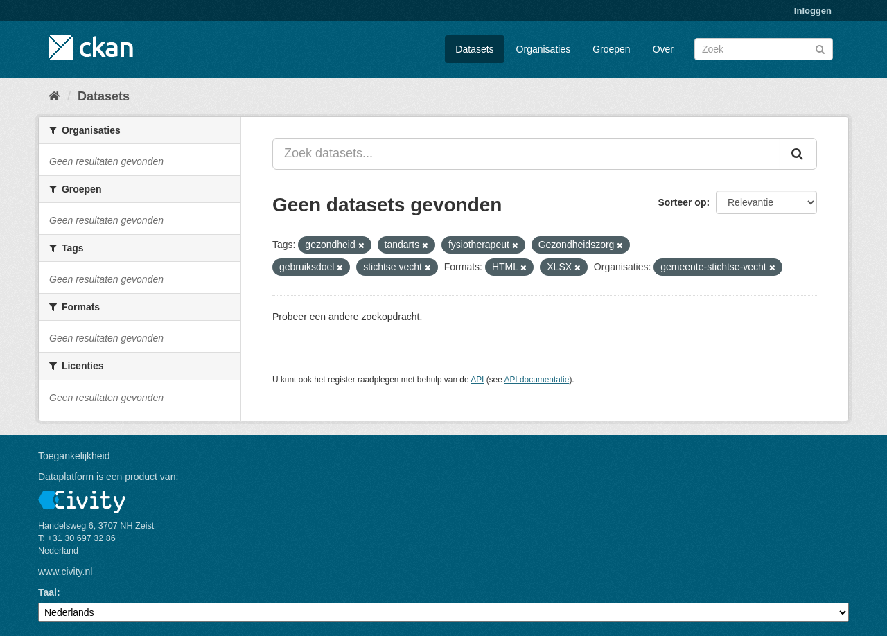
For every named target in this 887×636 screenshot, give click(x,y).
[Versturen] (820, 48)
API (477, 380)
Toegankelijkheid (74, 455)
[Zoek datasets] (763, 49)
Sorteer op (682, 202)
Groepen (611, 49)
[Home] (54, 96)
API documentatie (537, 380)
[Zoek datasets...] (526, 154)
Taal (47, 592)
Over (663, 49)
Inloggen (813, 11)
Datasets (474, 49)
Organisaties (543, 49)
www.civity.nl (65, 571)
